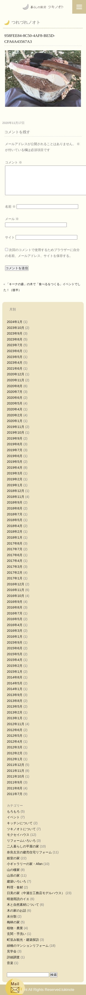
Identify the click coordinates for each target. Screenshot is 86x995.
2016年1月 (14, 636)
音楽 (10, 963)
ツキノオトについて (21, 829)
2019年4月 (14, 467)
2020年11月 (15, 380)
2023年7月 (14, 345)
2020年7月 (14, 392)
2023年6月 (14, 351)
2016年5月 (14, 619)
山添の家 (13, 875)
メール (12, 219)
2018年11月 (15, 497)
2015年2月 (14, 666)
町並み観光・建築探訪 (23, 939)
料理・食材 (15, 887)
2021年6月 (14, 368)
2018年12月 (15, 491)
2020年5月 (14, 403)
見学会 (12, 951)
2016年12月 (15, 584)
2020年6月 (14, 397)
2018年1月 (14, 537)
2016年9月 (14, 602)
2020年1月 (14, 421)
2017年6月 (14, 555)
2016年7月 (14, 613)
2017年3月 (14, 566)
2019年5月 (14, 461)
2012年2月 (14, 753)
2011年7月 (14, 794)
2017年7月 (14, 549)
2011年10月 (15, 776)
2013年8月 (14, 701)
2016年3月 (14, 630)
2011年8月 (14, 788)
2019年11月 (15, 427)
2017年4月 (14, 561)
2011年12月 (15, 765)
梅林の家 (13, 922)
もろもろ (13, 811)
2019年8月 (14, 444)
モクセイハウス (18, 834)
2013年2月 (14, 712)
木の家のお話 (16, 910)
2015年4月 (14, 660)
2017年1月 (14, 578)
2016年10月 (15, 596)
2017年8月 (14, 543)
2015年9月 (14, 642)
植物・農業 (15, 928)
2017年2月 (14, 572)
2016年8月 (14, 607)
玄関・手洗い (16, 934)
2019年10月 (15, 432)
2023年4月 (14, 362)
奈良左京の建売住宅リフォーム (29, 852)
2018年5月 (14, 520)
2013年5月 (14, 706)
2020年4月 (14, 409)
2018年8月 (14, 508)
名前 (10, 206)
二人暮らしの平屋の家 (23, 846)
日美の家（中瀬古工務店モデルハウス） (36, 893)
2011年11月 (15, 770)
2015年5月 (14, 654)
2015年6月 (14, 648)
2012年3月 (14, 747)
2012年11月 (15, 724)
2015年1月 (14, 671)
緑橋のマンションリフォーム (28, 945)
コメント (13, 162)
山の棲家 (13, 870)
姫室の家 (13, 858)
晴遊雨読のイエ (18, 899)
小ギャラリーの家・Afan (25, 864)
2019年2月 (14, 479)
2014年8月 (14, 677)
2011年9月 (14, 782)
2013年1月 (14, 718)
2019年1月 (14, 485)
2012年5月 (14, 735)
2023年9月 (14, 333)
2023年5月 (14, 357)
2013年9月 (14, 695)
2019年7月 (14, 450)
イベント (13, 817)
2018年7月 (14, 514)
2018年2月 (14, 531)
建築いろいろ (16, 881)
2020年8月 (14, 386)
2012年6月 (14, 730)
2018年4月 (14, 526)
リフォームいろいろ (21, 840)
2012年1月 (14, 759)
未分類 (12, 916)
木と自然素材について (23, 904)
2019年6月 (14, 456)
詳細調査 (13, 957)
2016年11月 (15, 590)
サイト (10, 237)
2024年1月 (14, 322)
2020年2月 (14, 415)
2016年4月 (14, 625)
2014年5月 (14, 683)
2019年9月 (14, 438)
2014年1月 (14, 689)
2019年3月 (14, 473)
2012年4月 (14, 741)
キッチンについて (20, 823)
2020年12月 (15, 374)
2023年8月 (14, 339)
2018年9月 (14, 502)
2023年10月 (15, 328)
